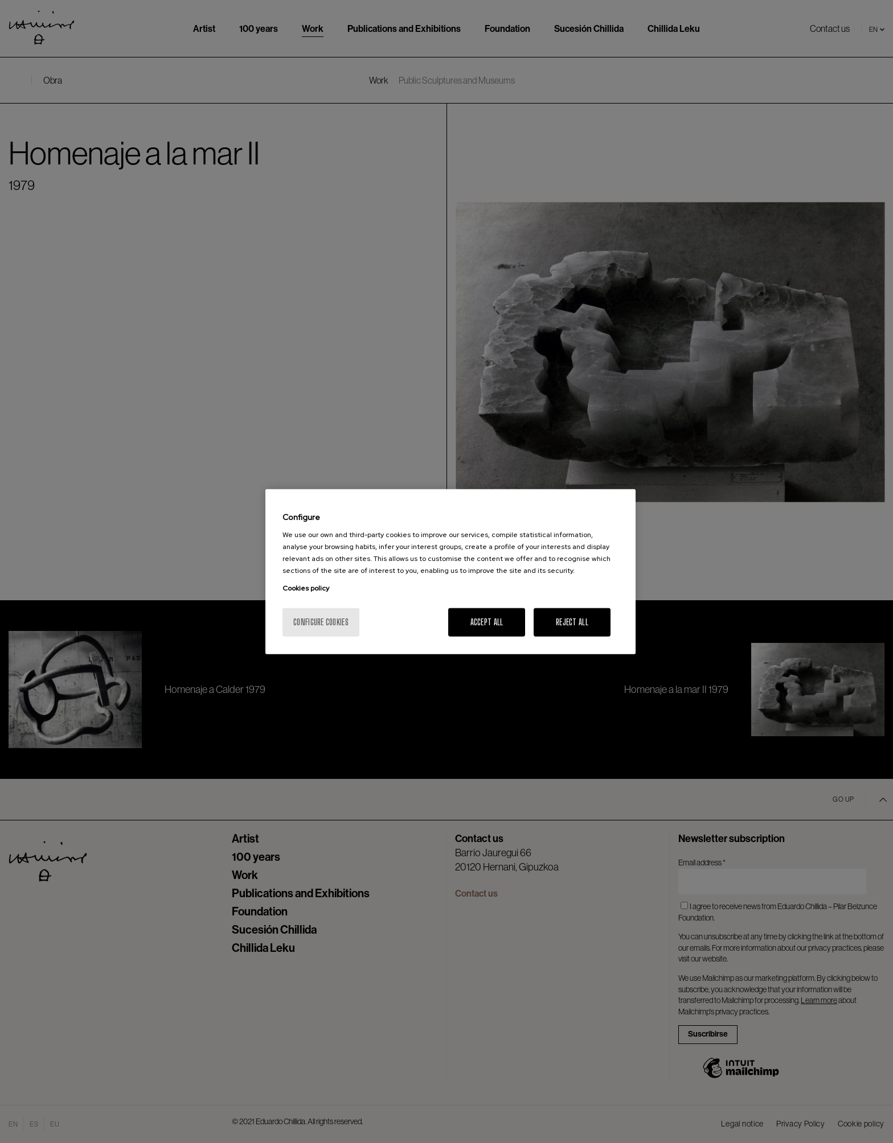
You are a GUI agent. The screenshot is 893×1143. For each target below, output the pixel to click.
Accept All (486, 622)
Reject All (572, 622)
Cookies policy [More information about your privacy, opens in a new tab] (305, 588)
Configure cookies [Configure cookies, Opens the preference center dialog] (321, 622)
